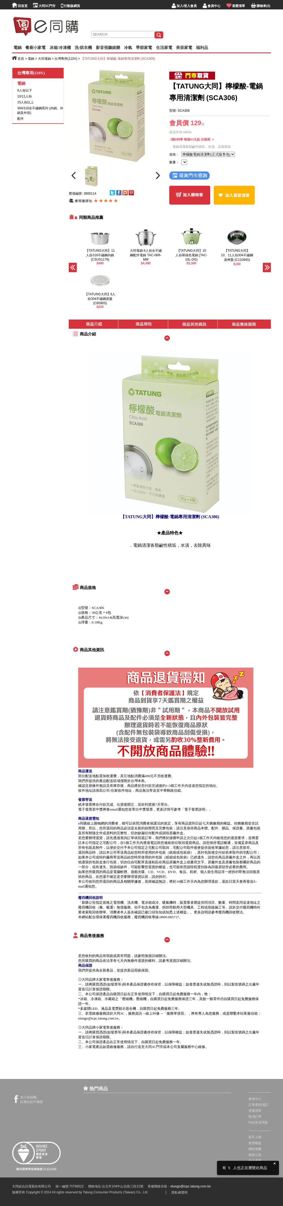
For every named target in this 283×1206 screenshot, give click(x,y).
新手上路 (255, 1137)
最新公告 (255, 1155)
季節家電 (144, 47)
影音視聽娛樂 (108, 47)
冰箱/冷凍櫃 (60, 47)
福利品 (202, 47)
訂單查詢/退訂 (259, 1105)
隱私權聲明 (179, 1192)
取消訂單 (255, 1117)
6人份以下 (24, 90)
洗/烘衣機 (83, 47)
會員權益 (255, 1143)
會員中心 (255, 1099)
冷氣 (128, 47)
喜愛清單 (255, 1111)
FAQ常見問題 (258, 1122)
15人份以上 (25, 102)
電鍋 (17, 47)
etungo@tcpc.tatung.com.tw (98, 1018)
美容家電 (184, 47)
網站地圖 (255, 1149)
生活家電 (164, 47)
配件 (20, 119)
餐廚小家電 (35, 47)
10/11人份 (24, 96)
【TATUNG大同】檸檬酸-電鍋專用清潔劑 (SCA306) (118, 59)
